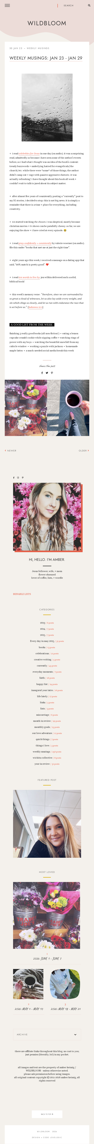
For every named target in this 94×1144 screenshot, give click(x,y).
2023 (47, 622)
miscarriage (47, 714)
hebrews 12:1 (35, 307)
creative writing (47, 659)
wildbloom (47, 23)
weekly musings (38, 48)
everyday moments (47, 671)
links (47, 702)
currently (47, 665)
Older (84, 450)
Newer (10, 450)
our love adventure (47, 733)
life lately (47, 696)
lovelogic (56, 1137)
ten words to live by (29, 277)
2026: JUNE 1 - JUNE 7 (47, 958)
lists (47, 708)
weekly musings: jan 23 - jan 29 (46, 58)
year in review (47, 763)
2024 (47, 629)
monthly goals (47, 727)
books (47, 647)
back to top (47, 1114)
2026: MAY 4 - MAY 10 (28, 1009)
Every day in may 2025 (47, 641)
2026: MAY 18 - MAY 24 (65, 1009)
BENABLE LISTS (22, 594)
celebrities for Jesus (29, 153)
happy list (47, 684)
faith (47, 678)
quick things (47, 739)
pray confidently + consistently (35, 243)
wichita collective (47, 757)
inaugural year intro (47, 690)
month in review (47, 721)
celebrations (47, 653)
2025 (47, 635)
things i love (47, 745)
